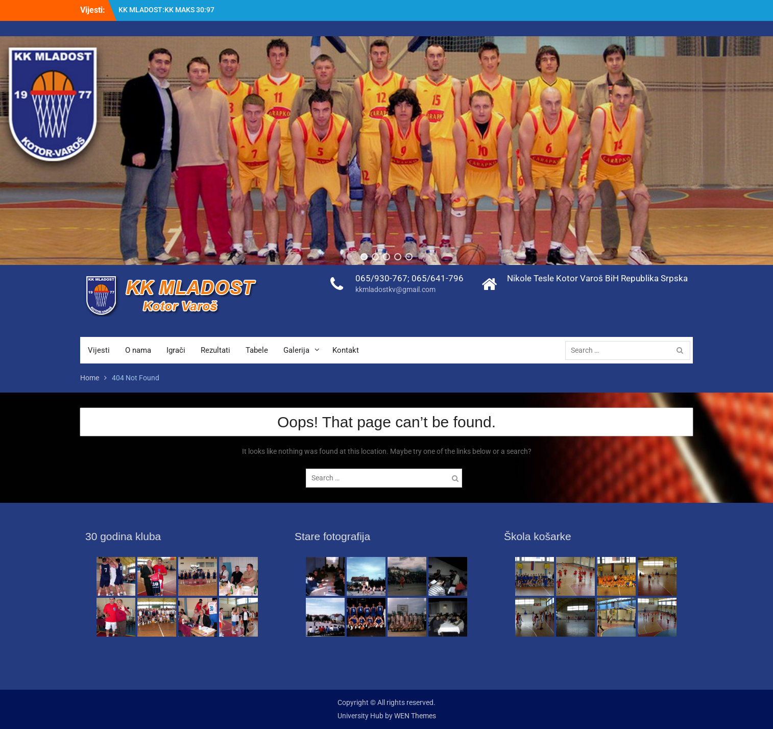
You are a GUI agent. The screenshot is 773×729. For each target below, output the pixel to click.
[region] (386, 150)
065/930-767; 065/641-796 (409, 278)
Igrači (175, 350)
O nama (138, 350)
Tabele (257, 350)
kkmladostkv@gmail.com (395, 289)
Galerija (296, 350)
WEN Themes (415, 716)
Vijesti (99, 350)
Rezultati (215, 350)
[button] (364, 256)
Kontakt (345, 350)
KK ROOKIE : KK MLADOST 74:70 (171, 10)
